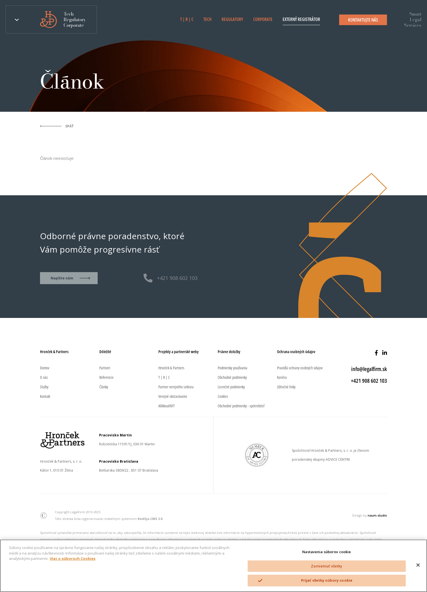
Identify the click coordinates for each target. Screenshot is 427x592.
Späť (69, 126)
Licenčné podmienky (231, 386)
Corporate (263, 19)
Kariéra (282, 377)
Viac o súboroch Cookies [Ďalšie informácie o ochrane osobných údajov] (72, 558)
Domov (44, 367)
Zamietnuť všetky (326, 566)
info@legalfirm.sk (369, 369)
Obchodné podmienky (232, 377)
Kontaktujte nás (363, 20)
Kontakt (45, 396)
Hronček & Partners (171, 367)
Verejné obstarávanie (172, 396)
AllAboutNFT (166, 405)
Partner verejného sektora (176, 386)
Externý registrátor (301, 19)
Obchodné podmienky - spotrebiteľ (241, 405)
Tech (207, 19)
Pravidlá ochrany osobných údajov (300, 367)
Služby (44, 386)
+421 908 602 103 (177, 278)
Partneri (104, 367)
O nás (44, 377)
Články (103, 386)
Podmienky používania (232, 367)
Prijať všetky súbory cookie (327, 580)
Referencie (106, 377)
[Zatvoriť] (418, 565)
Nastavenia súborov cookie (326, 551)
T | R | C (186, 19)
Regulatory (232, 19)
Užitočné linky (286, 386)
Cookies (223, 396)
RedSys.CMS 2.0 (150, 519)
